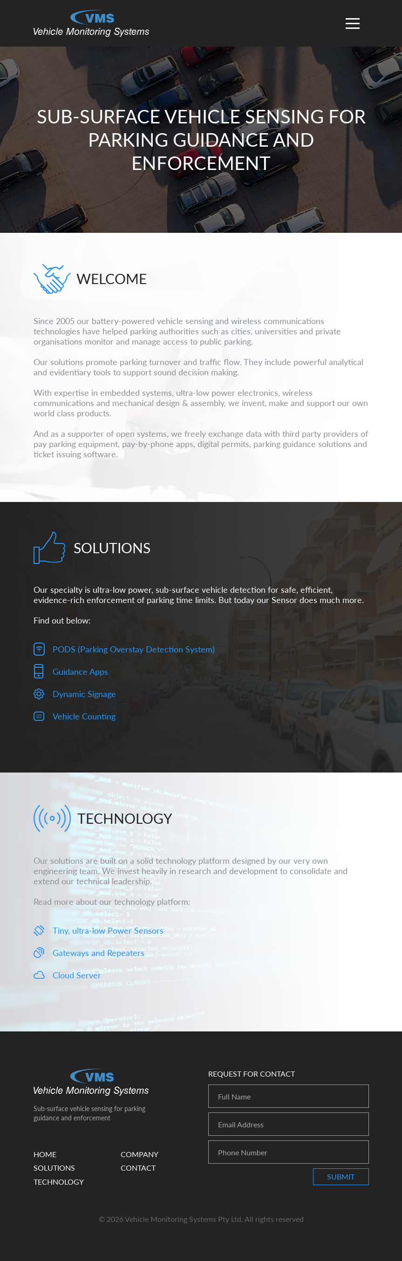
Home (45, 1154)
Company (139, 1154)
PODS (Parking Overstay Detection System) (134, 649)
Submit (340, 1176)
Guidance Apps (80, 671)
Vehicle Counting (84, 716)
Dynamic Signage (84, 694)
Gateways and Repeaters (98, 953)
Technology (59, 1181)
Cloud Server (77, 975)
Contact (138, 1167)
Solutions (54, 1167)
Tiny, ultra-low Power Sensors (108, 930)
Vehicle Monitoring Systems (91, 23)
